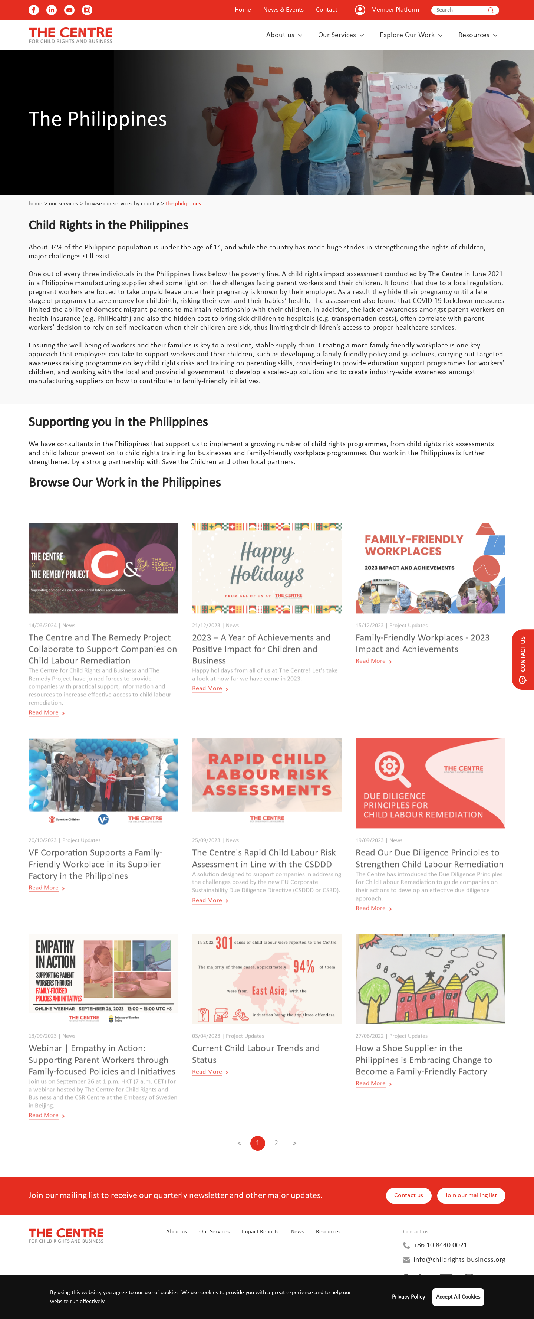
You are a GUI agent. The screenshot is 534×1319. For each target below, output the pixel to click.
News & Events (283, 9)
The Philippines (183, 204)
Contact (326, 9)
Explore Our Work (407, 35)
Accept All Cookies (458, 1297)
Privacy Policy (408, 1297)
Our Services (337, 35)
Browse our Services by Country (122, 204)
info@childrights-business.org (459, 1260)
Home (243, 9)
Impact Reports (260, 1232)
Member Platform (395, 9)
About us (280, 35)
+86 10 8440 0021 (440, 1245)
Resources (474, 35)
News (297, 1232)
